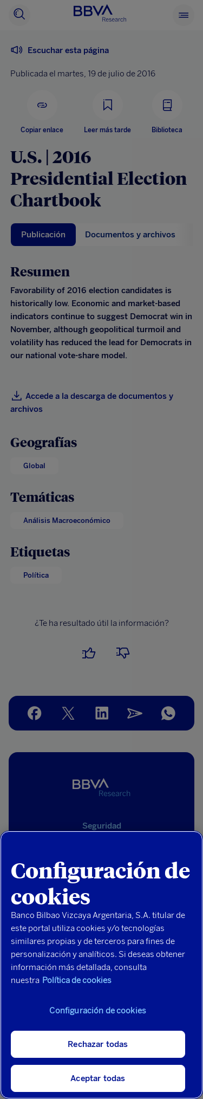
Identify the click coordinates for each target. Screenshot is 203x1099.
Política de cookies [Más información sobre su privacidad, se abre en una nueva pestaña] (77, 980)
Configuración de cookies (97, 1011)
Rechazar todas (98, 1044)
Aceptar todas (97, 1078)
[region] (101, 965)
